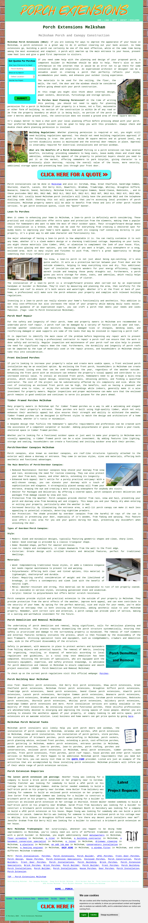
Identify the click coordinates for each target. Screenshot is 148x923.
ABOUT (114, 20)
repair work (119, 336)
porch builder (47, 124)
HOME (99, 20)
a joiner (70, 841)
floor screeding (17, 838)
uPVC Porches (105, 856)
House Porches (34, 859)
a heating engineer (31, 848)
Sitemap (9, 898)
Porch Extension (16, 871)
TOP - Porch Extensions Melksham (26, 877)
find (16, 685)
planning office (81, 121)
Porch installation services (84, 704)
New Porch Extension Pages (25, 898)
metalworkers (97, 835)
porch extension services (52, 765)
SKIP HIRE (67, 848)
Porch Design (15, 859)
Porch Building (87, 862)
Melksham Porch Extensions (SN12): (28, 42)
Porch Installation (27, 856)
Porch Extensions (63, 856)
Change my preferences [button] (109, 915)
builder (55, 63)
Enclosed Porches (94, 859)
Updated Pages (43, 898)
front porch (87, 366)
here (130, 716)
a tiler (50, 838)
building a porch (37, 48)
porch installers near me (121, 817)
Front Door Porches (127, 856)
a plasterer (27, 844)
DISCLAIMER (134, 20)
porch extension (33, 45)
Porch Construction (119, 859)
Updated (62, 898)
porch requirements (104, 756)
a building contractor (87, 838)
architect (106, 69)
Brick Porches (108, 862)
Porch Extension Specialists (63, 859)
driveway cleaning (106, 841)
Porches (104, 673)
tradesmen (102, 832)
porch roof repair (31, 325)
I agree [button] (83, 915)
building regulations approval (118, 135)
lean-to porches (50, 747)
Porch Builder (85, 856)
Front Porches (110, 865)
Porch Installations (61, 862)
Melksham (56, 184)
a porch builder (24, 835)
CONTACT (123, 20)
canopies (65, 453)
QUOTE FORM (78, 759)
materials (49, 80)
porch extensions (67, 743)
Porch (10, 184)
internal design (105, 92)
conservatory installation (102, 844)
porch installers (64, 196)
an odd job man (60, 844)
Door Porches (106, 868)
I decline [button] (93, 915)
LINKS (106, 20)
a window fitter (101, 848)
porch (36, 626)
